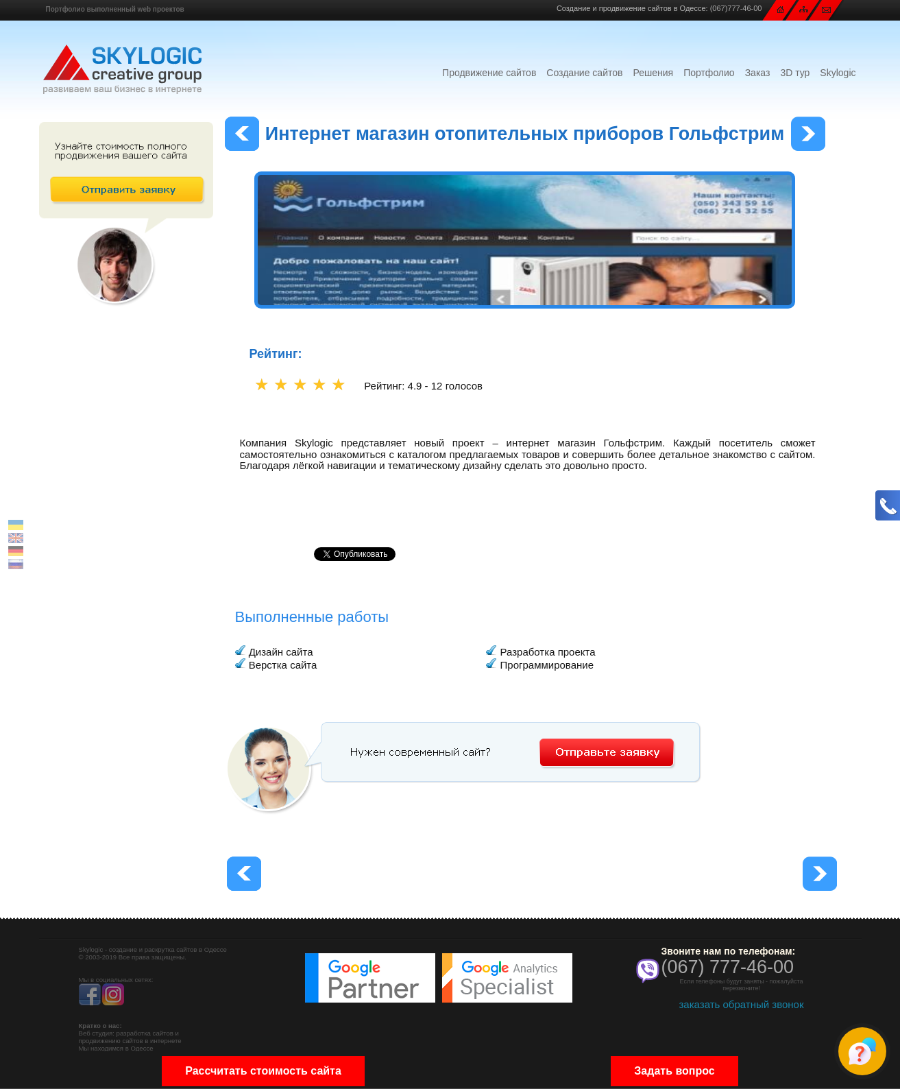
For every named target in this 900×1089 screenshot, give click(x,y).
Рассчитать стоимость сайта (263, 1071)
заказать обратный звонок (741, 1004)
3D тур (795, 72)
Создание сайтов (584, 72)
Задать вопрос (674, 1071)
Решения (653, 72)
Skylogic (837, 72)
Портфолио (709, 72)
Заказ (757, 72)
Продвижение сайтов (489, 72)
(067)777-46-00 (736, 8)
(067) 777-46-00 (727, 967)
